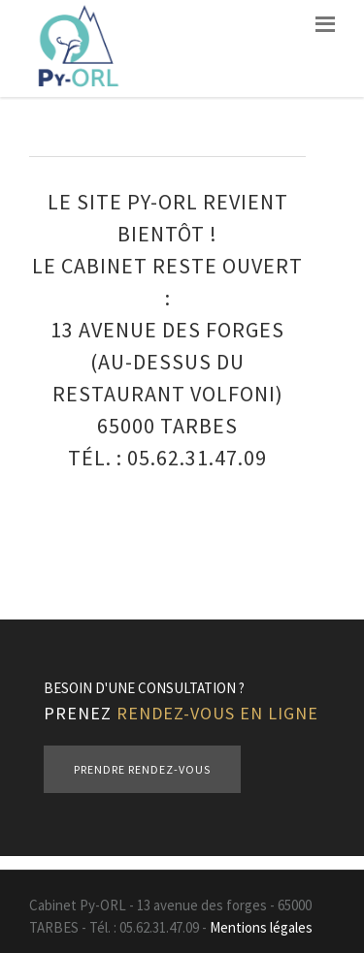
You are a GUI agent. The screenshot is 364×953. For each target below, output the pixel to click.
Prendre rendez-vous (142, 769)
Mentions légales (261, 927)
